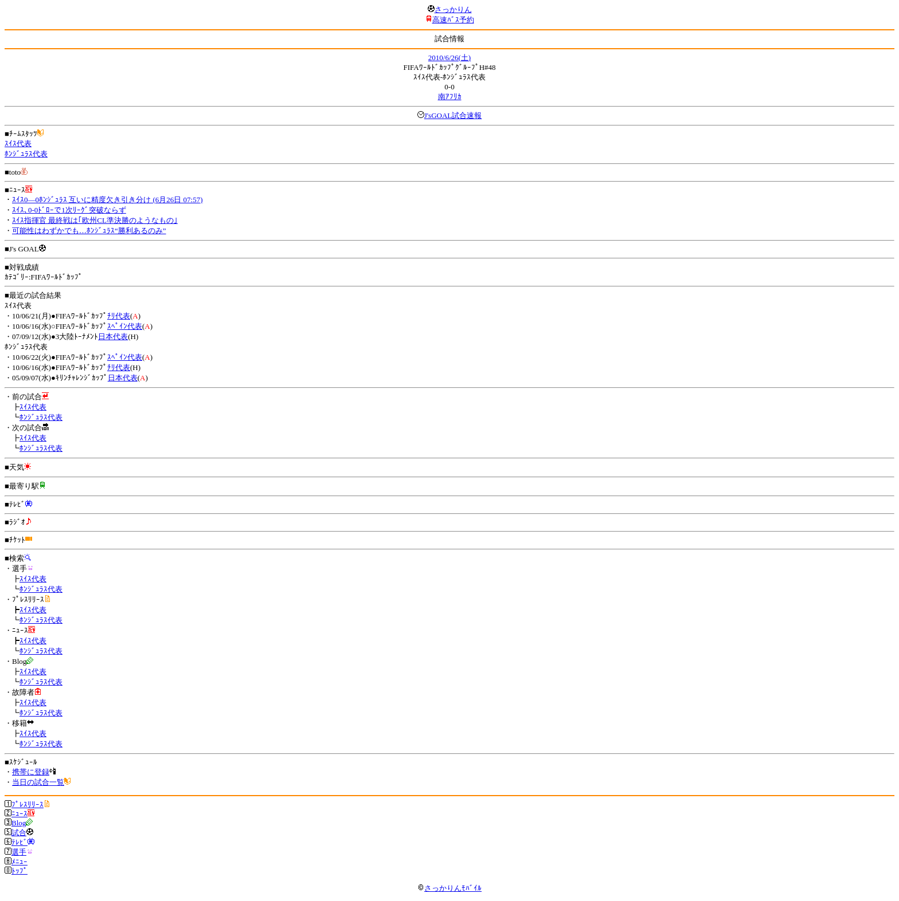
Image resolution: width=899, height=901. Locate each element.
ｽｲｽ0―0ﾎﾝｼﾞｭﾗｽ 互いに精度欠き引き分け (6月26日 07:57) (107, 199)
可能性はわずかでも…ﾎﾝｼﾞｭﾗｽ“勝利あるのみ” (89, 230)
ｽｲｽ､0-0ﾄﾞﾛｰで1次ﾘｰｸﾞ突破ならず (69, 210)
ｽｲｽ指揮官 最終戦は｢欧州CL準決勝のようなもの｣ (95, 220)
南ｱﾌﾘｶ (450, 96)
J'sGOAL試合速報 (453, 115)
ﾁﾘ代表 (118, 316)
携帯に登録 (30, 772)
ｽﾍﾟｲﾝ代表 (124, 326)
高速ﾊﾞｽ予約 (453, 19)
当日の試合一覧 (38, 782)
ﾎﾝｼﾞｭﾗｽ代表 (26, 153)
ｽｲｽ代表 (18, 143)
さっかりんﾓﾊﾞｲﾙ (449, 888)
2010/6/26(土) (449, 57)
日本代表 (113, 336)
